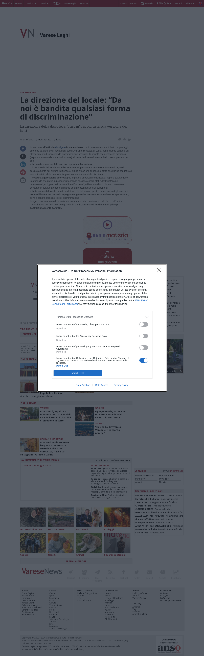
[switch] (143, 324)
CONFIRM (78, 373)
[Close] (160, 271)
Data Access (101, 385)
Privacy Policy (121, 385)
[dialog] (102, 328)
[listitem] (102, 317)
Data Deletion (83, 385)
